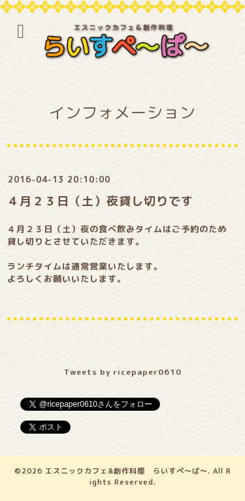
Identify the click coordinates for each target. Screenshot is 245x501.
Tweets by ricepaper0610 (123, 371)
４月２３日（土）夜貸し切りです (100, 201)
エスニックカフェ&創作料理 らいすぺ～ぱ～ (126, 471)
